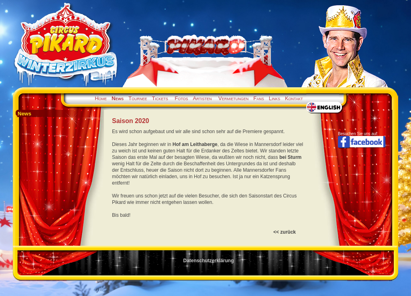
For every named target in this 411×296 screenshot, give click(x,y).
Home (101, 98)
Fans (258, 98)
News (118, 98)
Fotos (181, 98)
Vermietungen (233, 98)
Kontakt (294, 98)
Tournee (137, 98)
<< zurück (284, 232)
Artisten (202, 98)
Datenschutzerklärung (208, 260)
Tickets (160, 98)
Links (274, 98)
